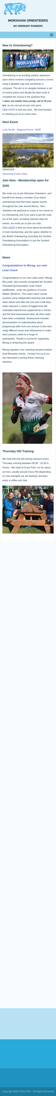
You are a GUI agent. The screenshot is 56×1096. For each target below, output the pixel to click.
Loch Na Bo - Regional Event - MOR (21, 129)
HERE (11, 109)
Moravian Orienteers (28, 20)
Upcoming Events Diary (14, 174)
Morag (39, 353)
